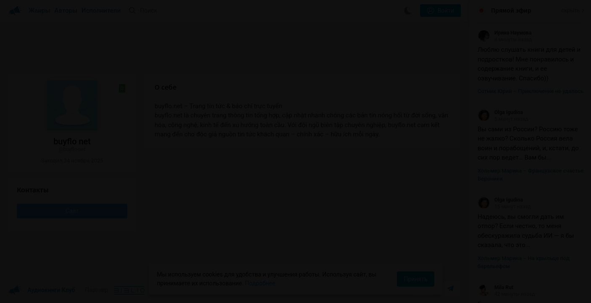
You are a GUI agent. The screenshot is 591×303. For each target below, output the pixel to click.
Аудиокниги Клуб (41, 290)
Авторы (66, 10)
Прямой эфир (511, 10)
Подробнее (260, 283)
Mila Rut (495, 287)
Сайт (72, 210)
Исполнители (101, 10)
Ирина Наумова (504, 32)
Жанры (39, 10)
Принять (415, 279)
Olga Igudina (500, 112)
